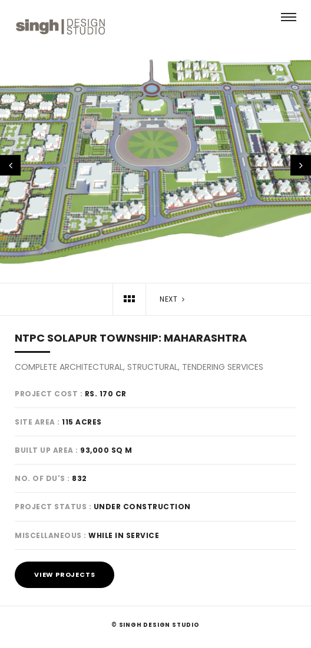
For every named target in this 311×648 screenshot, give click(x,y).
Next (173, 299)
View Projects (64, 574)
